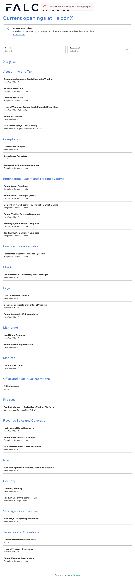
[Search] (34, 51)
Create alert (19, 34)
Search (8, 48)
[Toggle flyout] (127, 50)
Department (75, 48)
